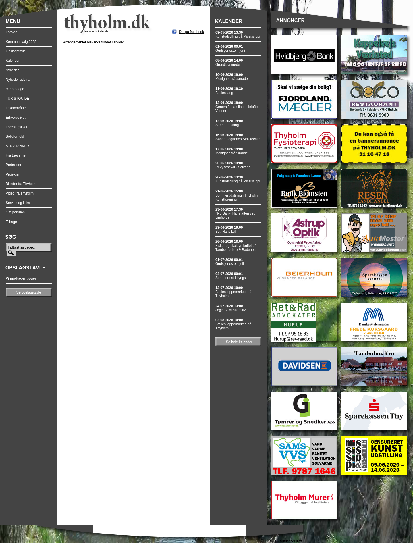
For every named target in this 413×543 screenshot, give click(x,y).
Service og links (18, 203)
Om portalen (15, 212)
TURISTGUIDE (17, 99)
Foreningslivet (16, 127)
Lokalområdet (16, 108)
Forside (11, 32)
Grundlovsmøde (229, 63)
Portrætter (13, 165)
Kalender (13, 61)
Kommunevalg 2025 (21, 42)
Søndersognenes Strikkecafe (237, 137)
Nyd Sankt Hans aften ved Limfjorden (235, 213)
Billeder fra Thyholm (21, 184)
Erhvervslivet (16, 117)
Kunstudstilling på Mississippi (237, 34)
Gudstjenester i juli (229, 262)
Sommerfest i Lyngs (230, 276)
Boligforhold (15, 136)
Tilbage (11, 222)
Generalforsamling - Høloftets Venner (237, 107)
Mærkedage (15, 89)
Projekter (13, 174)
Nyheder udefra (18, 80)
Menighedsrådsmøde (231, 77)
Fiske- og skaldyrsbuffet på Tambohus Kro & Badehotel (236, 246)
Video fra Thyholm (20, 193)
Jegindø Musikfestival (231, 308)
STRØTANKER (17, 146)
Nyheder (12, 70)
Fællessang (229, 91)
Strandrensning (229, 123)
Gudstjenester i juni (230, 49)
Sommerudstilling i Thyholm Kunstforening (236, 195)
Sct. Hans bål (229, 230)
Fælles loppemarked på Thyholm (233, 292)
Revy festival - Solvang (232, 165)
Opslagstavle (16, 51)
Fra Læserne (16, 155)
